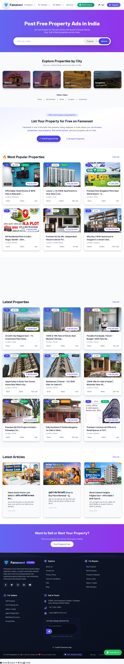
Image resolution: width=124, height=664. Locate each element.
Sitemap (93, 655)
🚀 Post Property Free (48, 139)
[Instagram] (18, 585)
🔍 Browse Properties (75, 139)
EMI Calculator (91, 587)
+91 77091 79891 (55, 607)
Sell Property (10, 601)
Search (104, 41)
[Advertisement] (62, 275)
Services (71, 5)
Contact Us (50, 570)
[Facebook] (5, 585)
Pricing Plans (10, 621)
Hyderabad (83, 99)
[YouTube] (30, 585)
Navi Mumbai (50, 99)
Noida (62, 99)
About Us (49, 566)
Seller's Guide (11, 609)
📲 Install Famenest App (62, 647)
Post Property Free (62, 544)
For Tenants (44, 5)
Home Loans (91, 579)
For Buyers (29, 5)
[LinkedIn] (24, 585)
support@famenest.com (58, 613)
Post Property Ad (12, 605)
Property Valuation (93, 575)
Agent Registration (12, 613)
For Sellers (58, 5)
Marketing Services (13, 617)
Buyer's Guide (91, 583)
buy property (45, 130)
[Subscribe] (49, 631)
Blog (47, 587)
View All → (116, 157)
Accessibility (103, 655)
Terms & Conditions (53, 579)
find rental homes (60, 130)
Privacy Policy (51, 575)
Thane (39, 99)
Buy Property (91, 566)
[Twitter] (12, 585)
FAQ (47, 583)
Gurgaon (71, 99)
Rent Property (91, 570)
